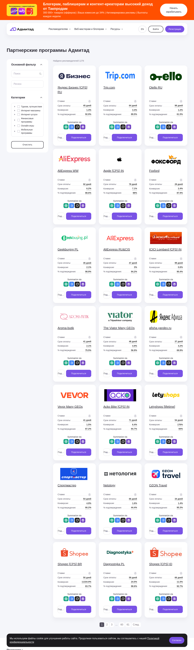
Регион (17, 84)
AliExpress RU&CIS (116, 249)
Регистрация (175, 29)
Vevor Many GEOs (70, 406)
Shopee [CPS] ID (160, 564)
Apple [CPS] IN (113, 170)
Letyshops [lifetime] (162, 406)
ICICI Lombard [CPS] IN (165, 249)
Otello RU (155, 87)
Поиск (17, 73)
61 (128, 624)
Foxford (154, 170)
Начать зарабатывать (174, 10)
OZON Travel (158, 485)
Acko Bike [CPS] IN (116, 406)
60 (121, 624)
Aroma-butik (66, 328)
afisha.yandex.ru (160, 328)
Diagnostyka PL (114, 564)
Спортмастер (67, 485)
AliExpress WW (68, 170)
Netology (109, 485)
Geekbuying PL (68, 249)
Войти (156, 29)
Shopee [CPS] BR (70, 564)
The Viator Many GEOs (119, 328)
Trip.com (109, 87)
